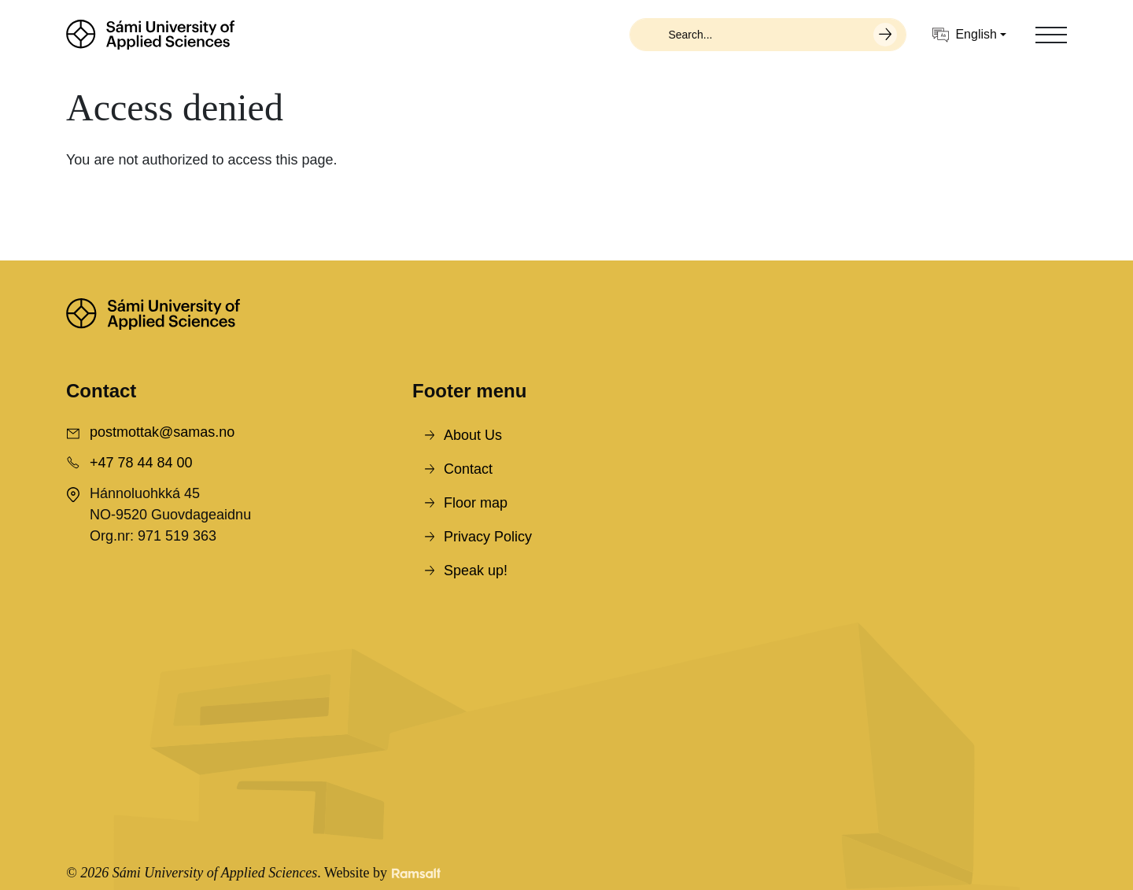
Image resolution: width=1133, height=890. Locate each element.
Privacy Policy (488, 537)
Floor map (475, 503)
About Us (473, 435)
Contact (468, 469)
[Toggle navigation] (1051, 34)
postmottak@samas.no (162, 432)
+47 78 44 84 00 (141, 463)
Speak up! (475, 570)
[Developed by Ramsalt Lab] (416, 873)
